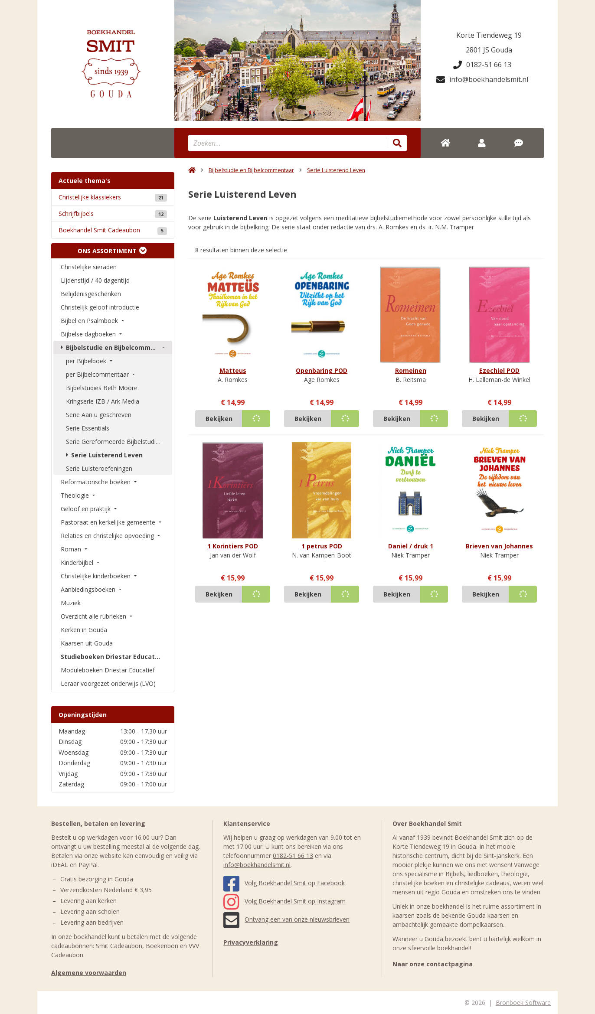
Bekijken (219, 418)
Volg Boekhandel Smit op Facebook (284, 883)
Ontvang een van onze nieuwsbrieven (286, 919)
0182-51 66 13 (482, 64)
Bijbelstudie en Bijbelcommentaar (251, 170)
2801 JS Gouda (489, 50)
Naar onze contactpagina (432, 964)
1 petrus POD (321, 546)
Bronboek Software (523, 1002)
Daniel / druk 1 (410, 546)
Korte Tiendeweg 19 (489, 35)
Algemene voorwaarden (88, 972)
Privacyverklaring (250, 942)
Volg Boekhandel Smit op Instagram (284, 901)
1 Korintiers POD (232, 546)
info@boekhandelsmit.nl (482, 79)
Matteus (232, 370)
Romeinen (410, 370)
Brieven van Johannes (499, 546)
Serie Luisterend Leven (336, 170)
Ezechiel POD (499, 370)
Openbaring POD (321, 370)
